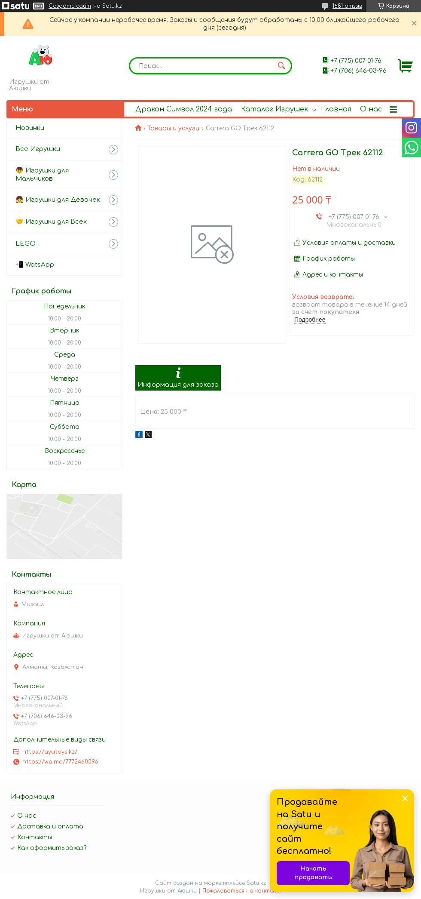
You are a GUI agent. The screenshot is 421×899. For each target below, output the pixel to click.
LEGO (25, 243)
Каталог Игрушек (274, 109)
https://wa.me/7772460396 (60, 762)
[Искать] (281, 65)
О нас (371, 109)
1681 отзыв (347, 6)
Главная (336, 109)
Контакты (34, 837)
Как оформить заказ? (51, 848)
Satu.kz (256, 883)
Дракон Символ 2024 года (183, 109)
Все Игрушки (37, 149)
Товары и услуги (173, 128)
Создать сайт (70, 6)
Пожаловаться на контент (241, 891)
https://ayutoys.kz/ (49, 752)
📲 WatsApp (34, 264)
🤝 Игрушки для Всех (51, 221)
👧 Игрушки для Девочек (57, 199)
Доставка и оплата (50, 826)
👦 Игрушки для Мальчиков (42, 174)
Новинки (29, 128)
